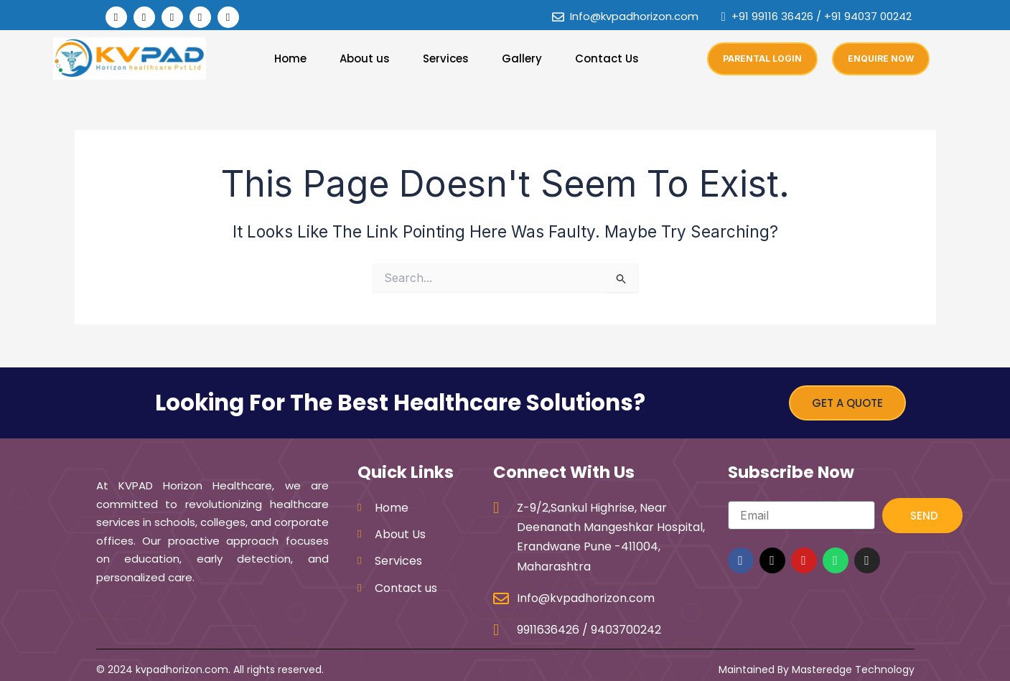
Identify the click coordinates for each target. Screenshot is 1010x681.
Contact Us (607, 58)
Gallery (522, 58)
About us (365, 58)
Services (446, 58)
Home (290, 58)
